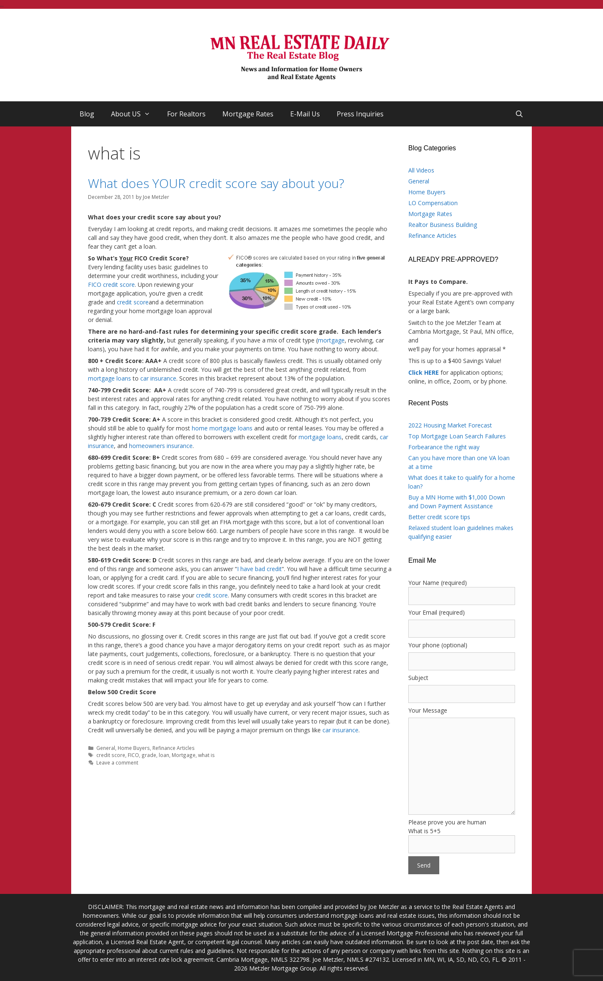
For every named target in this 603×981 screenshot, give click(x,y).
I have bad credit (259, 569)
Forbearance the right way (443, 447)
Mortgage (184, 755)
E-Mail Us (305, 113)
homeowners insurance (161, 446)
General (105, 747)
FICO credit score (111, 284)
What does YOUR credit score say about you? (216, 183)
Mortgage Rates (247, 113)
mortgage (331, 340)
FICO (133, 755)
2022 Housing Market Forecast (450, 425)
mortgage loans (109, 378)
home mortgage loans (222, 428)
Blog (87, 113)
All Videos (421, 170)
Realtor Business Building (442, 225)
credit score (133, 302)
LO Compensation (433, 203)
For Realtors (186, 113)
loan (164, 755)
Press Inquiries (360, 113)
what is (206, 755)
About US (135, 113)
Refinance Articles (173, 747)
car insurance (158, 378)
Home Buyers (134, 747)
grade (149, 755)
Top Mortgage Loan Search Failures (457, 436)
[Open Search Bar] (519, 113)
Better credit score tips (439, 517)
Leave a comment (117, 762)
